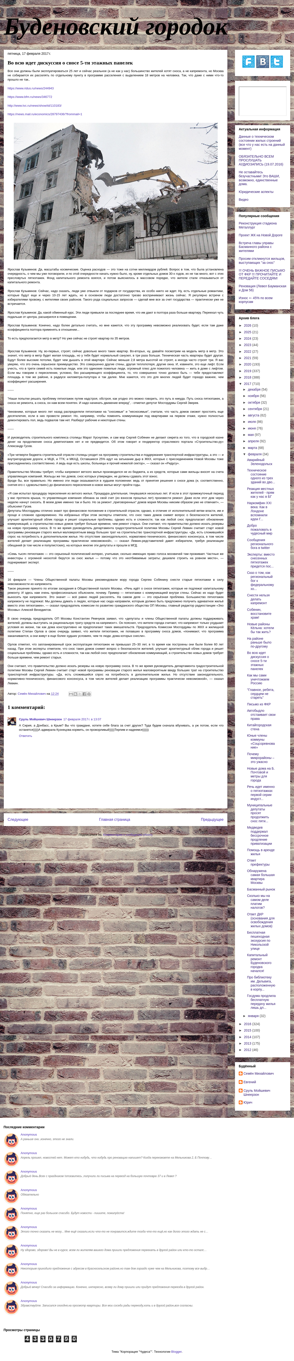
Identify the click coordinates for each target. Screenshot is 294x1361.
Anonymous (29, 1134)
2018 (248, 377)
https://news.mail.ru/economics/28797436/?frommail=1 (45, 114)
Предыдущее (212, 820)
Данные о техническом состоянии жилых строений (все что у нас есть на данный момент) (262, 142)
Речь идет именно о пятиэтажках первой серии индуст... (261, 792)
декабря (254, 389)
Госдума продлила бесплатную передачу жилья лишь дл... (261, 1001)
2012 (248, 1050)
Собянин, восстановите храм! (259, 614)
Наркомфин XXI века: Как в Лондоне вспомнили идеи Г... (259, 511)
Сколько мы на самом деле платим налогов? (258, 901)
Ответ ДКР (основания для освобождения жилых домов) (261, 920)
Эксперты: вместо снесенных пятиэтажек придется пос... (261, 560)
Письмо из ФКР (259, 704)
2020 (248, 364)
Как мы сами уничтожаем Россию (258, 679)
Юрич (247, 1102)
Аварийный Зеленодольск (259, 462)
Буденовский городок (116, 26)
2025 (248, 332)
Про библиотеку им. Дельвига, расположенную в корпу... (261, 983)
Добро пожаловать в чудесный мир (259, 529)
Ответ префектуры (258, 862)
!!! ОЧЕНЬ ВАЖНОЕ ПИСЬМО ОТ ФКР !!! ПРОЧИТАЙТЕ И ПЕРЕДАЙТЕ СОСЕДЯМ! (262, 274)
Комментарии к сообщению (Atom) (127, 834)
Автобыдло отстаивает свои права (261, 715)
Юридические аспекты (256, 192)
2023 (248, 345)
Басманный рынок (261, 889)
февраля (255, 454)
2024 (248, 338)
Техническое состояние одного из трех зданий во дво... (261, 476)
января (253, 1016)
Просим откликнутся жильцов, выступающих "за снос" (262, 261)
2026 (248, 325)
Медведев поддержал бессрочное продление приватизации (259, 835)
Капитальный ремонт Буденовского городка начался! (259, 963)
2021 (248, 358)
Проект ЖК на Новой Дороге (261, 235)
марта (253, 448)
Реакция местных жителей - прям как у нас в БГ (260, 493)
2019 (248, 371)
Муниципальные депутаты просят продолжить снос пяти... (259, 813)
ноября (254, 396)
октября (254, 402)
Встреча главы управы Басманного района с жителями (256, 247)
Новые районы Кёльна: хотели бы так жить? (260, 628)
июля (252, 422)
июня (252, 428)
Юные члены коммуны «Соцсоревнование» (261, 741)
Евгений (249, 1082)
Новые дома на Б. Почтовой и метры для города (261, 774)
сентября (255, 409)
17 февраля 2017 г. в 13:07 (82, 719)
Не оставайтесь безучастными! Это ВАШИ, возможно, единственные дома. (259, 178)
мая (251, 435)
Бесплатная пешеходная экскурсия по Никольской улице (258, 940)
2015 (248, 1030)
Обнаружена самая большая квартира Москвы (261, 877)
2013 (248, 1043)
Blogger (176, 1351)
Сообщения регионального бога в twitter (260, 544)
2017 (248, 384)
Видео (243, 199)
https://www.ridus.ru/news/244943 (31, 88)
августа (254, 415)
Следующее (18, 820)
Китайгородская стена (259, 727)
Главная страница (114, 820)
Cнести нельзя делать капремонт (258, 599)
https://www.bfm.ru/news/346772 (30, 97)
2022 (248, 351)
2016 (248, 1024)
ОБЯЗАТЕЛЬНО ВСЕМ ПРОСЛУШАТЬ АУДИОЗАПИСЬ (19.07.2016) (261, 160)
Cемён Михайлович (258, 1073)
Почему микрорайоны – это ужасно (260, 758)
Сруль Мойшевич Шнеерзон (40, 719)
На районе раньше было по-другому (259, 643)
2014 (248, 1037)
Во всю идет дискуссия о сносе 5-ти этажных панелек (258, 661)
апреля (254, 441)
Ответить (25, 736)
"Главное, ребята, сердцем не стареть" (260, 694)
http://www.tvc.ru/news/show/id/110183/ (35, 105)
